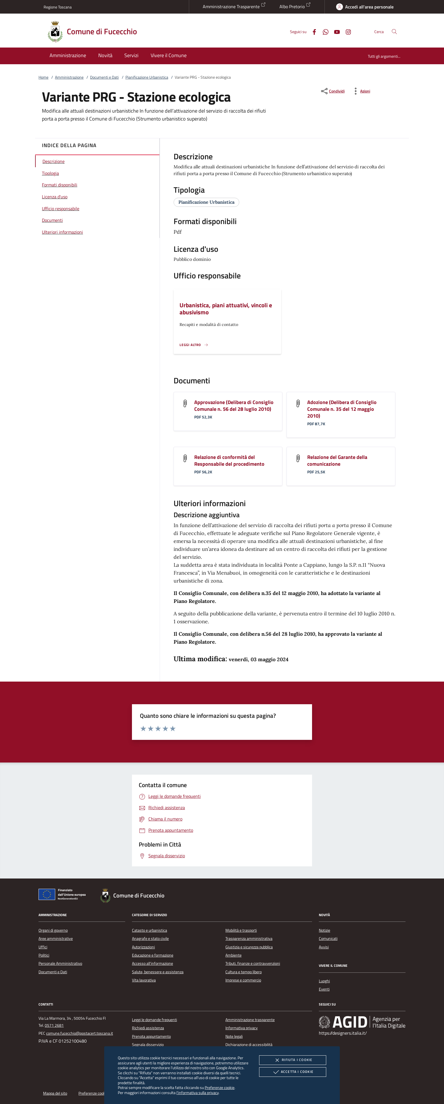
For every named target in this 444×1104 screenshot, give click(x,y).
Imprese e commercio (243, 980)
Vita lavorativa (144, 980)
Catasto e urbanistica (149, 930)
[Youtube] (334, 31)
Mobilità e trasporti (241, 930)
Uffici (43, 947)
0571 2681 (54, 1025)
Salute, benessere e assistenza (157, 972)
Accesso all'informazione (152, 963)
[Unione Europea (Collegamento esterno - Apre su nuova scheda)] (64, 895)
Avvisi (324, 947)
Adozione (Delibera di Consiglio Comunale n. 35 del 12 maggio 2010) (342, 409)
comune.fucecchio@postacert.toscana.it (79, 1033)
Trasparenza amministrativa (248, 938)
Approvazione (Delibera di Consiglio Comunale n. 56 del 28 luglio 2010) (234, 405)
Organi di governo (53, 930)
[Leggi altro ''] (194, 345)
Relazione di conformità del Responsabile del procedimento (229, 460)
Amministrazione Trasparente (234, 6)
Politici (44, 955)
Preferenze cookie (219, 1087)
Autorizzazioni (143, 947)
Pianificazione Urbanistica (146, 77)
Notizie (324, 930)
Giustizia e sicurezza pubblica (249, 947)
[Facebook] (312, 31)
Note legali (234, 1036)
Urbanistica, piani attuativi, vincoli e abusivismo (226, 308)
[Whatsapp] (323, 31)
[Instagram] (346, 31)
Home (43, 77)
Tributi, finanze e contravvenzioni (252, 963)
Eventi (324, 989)
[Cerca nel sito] (394, 31)
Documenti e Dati (104, 77)
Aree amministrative (56, 938)
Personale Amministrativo (60, 963)
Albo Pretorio (295, 6)
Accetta (292, 1072)
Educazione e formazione (152, 955)
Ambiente (233, 955)
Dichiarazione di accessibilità (248, 1044)
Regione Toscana (58, 7)
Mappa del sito (55, 1093)
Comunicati (328, 938)
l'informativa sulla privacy (197, 1093)
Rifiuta (292, 1060)
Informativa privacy (241, 1028)
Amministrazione (69, 77)
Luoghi (324, 981)
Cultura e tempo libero (243, 972)
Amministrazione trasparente (250, 1020)
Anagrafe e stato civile (150, 938)
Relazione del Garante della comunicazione (337, 460)
